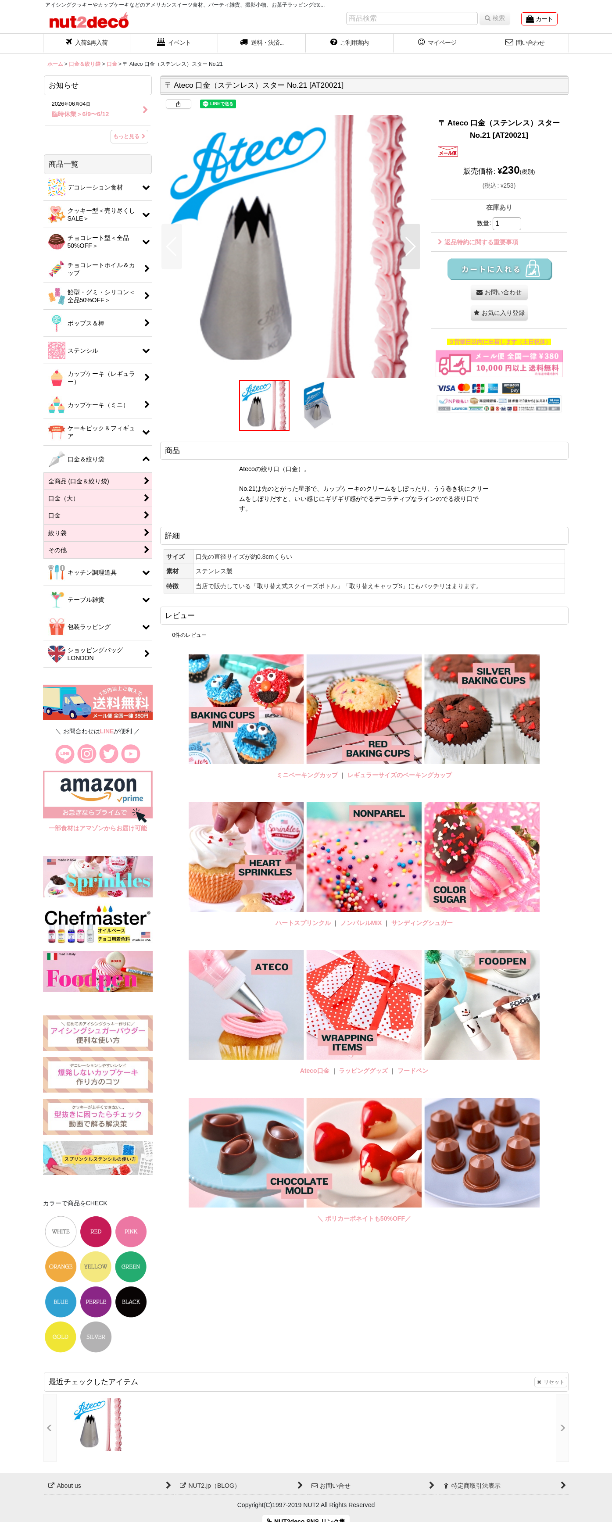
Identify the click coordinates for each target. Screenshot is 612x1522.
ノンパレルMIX (361, 922)
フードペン (412, 1070)
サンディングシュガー (422, 922)
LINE (107, 731)
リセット (551, 1382)
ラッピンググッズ (364, 1070)
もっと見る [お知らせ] (129, 136)
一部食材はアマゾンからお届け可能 (98, 828)
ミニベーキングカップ (307, 775)
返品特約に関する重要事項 (478, 242)
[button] (262, 43)
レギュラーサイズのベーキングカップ (399, 775)
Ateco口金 (315, 1070)
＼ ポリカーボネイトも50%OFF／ (364, 1218)
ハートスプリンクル (303, 922)
